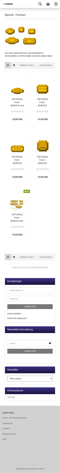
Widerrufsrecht (9, 434)
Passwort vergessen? (17, 318)
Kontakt (5, 428)
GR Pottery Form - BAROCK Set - (17, 217)
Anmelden (30, 307)
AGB (4, 439)
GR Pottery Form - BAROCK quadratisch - (42, 160)
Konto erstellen (14, 313)
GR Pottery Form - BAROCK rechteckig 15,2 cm (42, 102)
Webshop (20, 469)
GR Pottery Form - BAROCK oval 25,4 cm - (17, 102)
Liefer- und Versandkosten (14, 418)
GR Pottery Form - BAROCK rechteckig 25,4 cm (17, 160)
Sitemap (11, 397)
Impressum (7, 423)
